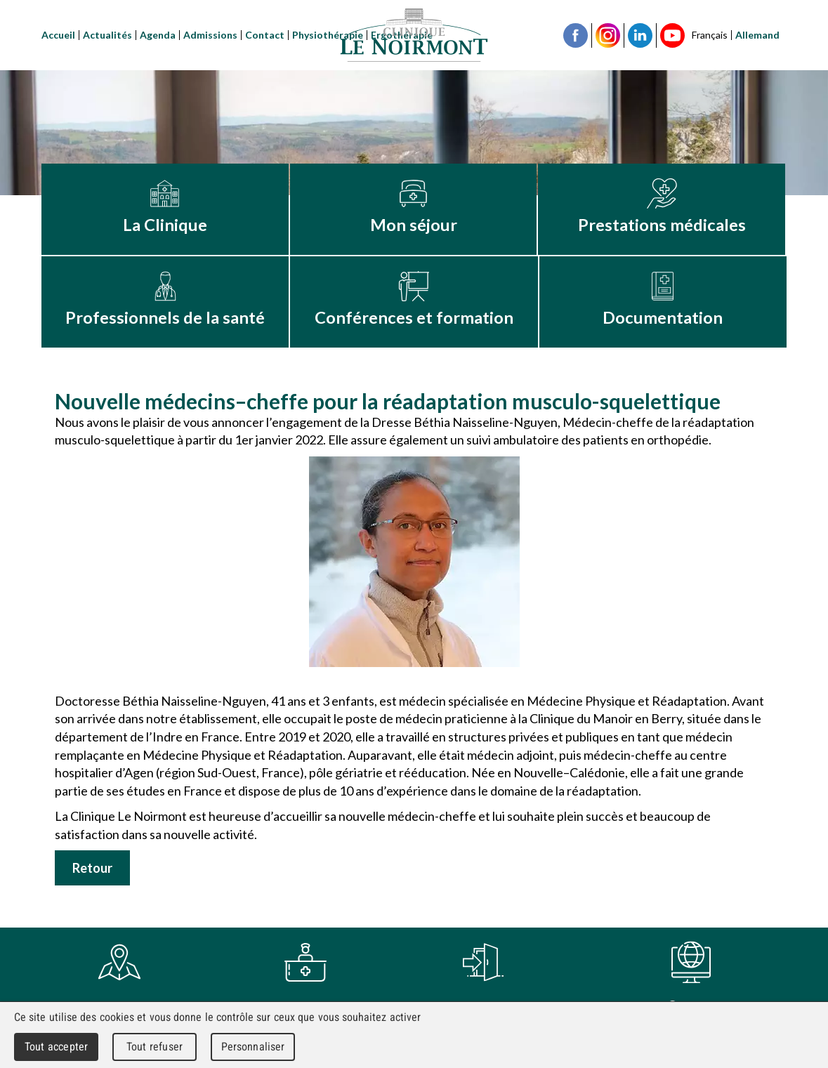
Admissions (210, 35)
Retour (92, 868)
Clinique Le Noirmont (414, 35)
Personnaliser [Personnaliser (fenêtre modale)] (253, 1046)
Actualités (107, 35)
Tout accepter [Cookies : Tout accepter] (56, 1046)
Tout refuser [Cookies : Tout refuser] (154, 1046)
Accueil (58, 35)
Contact (264, 35)
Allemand (757, 35)
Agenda (158, 35)
